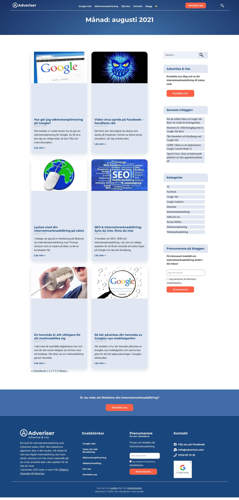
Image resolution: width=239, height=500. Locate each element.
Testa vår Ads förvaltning (90, 450)
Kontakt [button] (137, 6)
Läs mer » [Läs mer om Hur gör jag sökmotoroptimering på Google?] (40, 147)
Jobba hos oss (173, 217)
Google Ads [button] (85, 6)
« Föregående (38, 371)
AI (168, 186)
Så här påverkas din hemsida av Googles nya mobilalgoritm (118, 336)
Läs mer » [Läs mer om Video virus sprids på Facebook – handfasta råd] (100, 144)
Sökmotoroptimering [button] (106, 6)
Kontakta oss (90, 474)
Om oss (87, 469)
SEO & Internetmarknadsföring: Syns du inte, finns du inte (118, 228)
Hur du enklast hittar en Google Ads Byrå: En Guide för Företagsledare (184, 121)
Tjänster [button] (125, 6)
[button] (156, 6)
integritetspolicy (136, 465)
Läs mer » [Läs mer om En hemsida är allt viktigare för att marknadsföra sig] (40, 363)
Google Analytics (175, 201)
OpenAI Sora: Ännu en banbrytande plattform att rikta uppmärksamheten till (184, 157)
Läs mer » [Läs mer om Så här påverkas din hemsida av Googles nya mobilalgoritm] (100, 363)
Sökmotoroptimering (177, 227)
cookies (113, 488)
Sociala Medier (174, 222)
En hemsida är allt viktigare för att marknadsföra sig (57, 336)
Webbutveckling (92, 463)
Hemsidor (171, 206)
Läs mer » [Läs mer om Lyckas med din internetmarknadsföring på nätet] (40, 255)
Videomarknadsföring (177, 232)
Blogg (148, 6)
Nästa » (63, 371)
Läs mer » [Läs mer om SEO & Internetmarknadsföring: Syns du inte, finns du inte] (100, 255)
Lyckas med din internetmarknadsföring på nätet (59, 228)
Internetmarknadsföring (178, 212)
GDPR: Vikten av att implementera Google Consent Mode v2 (184, 147)
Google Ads (172, 196)
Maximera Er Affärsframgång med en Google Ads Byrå (185, 129)
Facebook (171, 191)
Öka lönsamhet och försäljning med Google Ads (184, 138)
